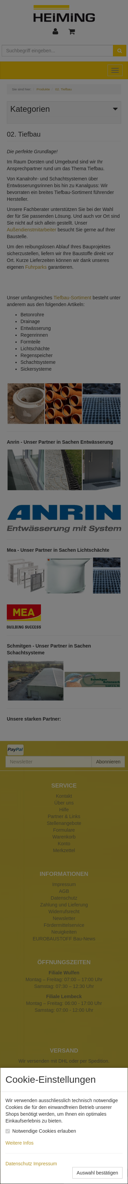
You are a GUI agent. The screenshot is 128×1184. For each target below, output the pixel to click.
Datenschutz (18, 1163)
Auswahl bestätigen (97, 1173)
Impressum (45, 1163)
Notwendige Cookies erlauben (44, 1131)
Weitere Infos (20, 1143)
